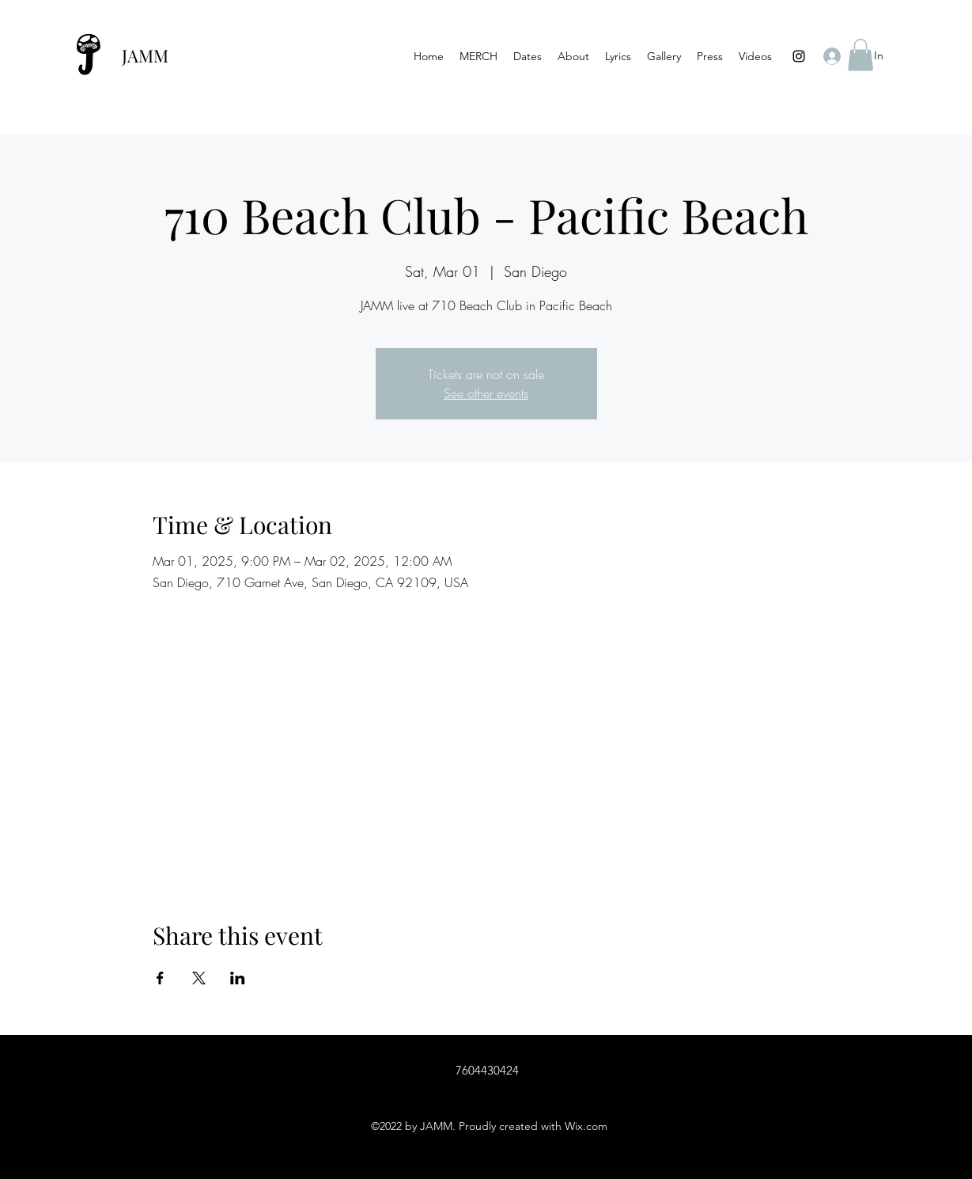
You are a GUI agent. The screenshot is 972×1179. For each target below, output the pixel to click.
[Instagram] (799, 56)
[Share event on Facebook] (160, 978)
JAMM (145, 55)
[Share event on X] (198, 978)
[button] (860, 55)
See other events (486, 393)
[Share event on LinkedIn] (237, 978)
